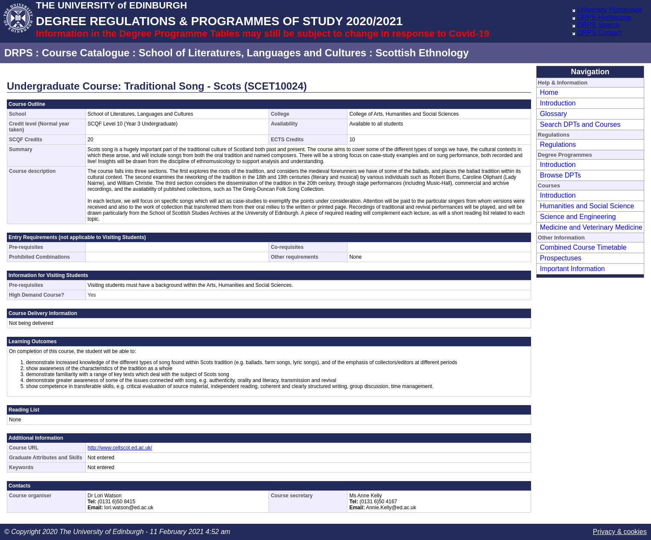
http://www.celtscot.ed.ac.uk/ (120, 448)
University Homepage (609, 9)
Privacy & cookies (620, 531)
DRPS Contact (599, 32)
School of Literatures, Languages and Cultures (252, 52)
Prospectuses (560, 258)
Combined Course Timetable (583, 247)
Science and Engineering (578, 216)
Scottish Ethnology (422, 52)
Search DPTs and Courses (580, 124)
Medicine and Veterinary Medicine (591, 227)
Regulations (558, 144)
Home (549, 92)
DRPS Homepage (604, 17)
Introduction (558, 103)
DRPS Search (598, 25)
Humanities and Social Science (587, 206)
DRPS (18, 52)
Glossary (553, 113)
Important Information (572, 268)
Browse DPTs (560, 175)
